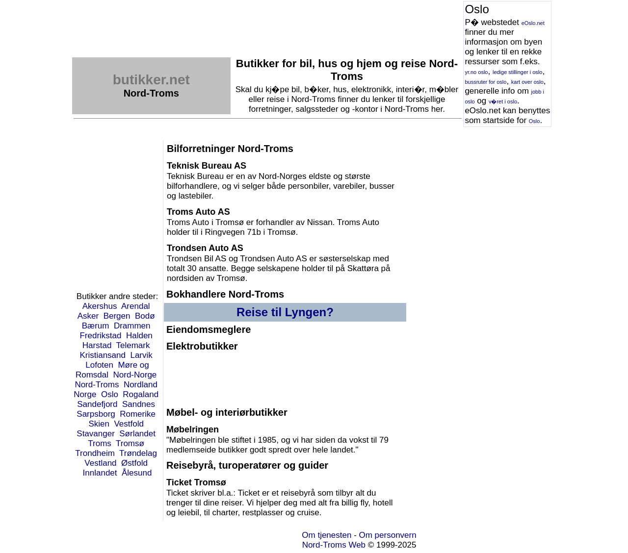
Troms (99, 443)
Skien (98, 423)
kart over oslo (527, 82)
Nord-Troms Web (334, 545)
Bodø (145, 316)
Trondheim (95, 453)
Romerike (138, 414)
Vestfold (129, 423)
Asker (88, 316)
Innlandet (100, 473)
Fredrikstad (100, 335)
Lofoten (99, 365)
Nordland (140, 384)
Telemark (133, 345)
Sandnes (138, 404)
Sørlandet (137, 433)
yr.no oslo (476, 72)
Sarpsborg (96, 414)
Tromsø (130, 443)
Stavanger (96, 433)
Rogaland (140, 394)
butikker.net (151, 79)
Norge (85, 394)
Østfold (134, 463)
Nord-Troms (97, 384)
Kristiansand (102, 355)
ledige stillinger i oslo (518, 72)
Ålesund (137, 473)
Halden (139, 335)
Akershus (99, 306)
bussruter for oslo (485, 82)
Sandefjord (97, 404)
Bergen (117, 316)
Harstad (97, 345)
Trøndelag (138, 453)
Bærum (95, 325)
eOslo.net (533, 23)
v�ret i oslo (503, 101)
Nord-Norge (135, 374)
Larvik (141, 355)
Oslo (534, 121)
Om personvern (388, 535)
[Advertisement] (250, 23)
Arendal (135, 306)
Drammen (132, 325)
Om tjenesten (326, 535)
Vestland (100, 463)
